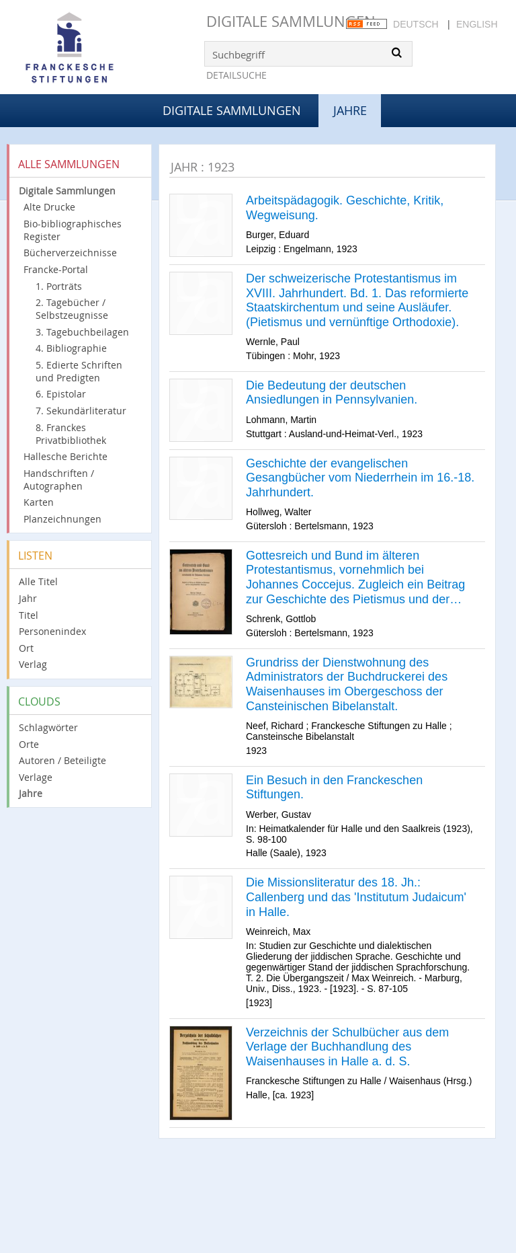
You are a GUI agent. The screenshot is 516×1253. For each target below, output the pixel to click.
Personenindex (52, 631)
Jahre (30, 793)
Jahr (28, 598)
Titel (28, 615)
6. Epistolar (61, 393)
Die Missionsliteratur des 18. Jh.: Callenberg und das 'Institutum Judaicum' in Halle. (356, 897)
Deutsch (416, 24)
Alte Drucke (49, 206)
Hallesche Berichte (66, 456)
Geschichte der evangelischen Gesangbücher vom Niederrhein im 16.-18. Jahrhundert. (360, 478)
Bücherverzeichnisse (70, 252)
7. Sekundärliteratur (81, 410)
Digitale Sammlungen (291, 21)
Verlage (35, 777)
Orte (29, 744)
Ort (26, 648)
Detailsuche (236, 75)
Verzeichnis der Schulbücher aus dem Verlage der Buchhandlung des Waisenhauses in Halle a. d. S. (347, 1047)
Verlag (33, 664)
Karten (39, 502)
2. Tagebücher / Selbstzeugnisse (72, 308)
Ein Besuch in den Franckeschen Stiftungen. (334, 787)
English (476, 24)
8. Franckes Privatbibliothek (71, 434)
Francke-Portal (56, 269)
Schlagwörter (48, 727)
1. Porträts (59, 286)
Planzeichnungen (62, 518)
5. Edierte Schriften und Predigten (79, 371)
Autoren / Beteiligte (62, 760)
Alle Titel (38, 581)
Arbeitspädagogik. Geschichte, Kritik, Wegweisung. (344, 208)
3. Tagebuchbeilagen (82, 332)
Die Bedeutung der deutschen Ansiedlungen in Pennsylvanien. (331, 393)
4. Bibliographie (71, 348)
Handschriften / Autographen (59, 479)
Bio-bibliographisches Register (73, 230)
